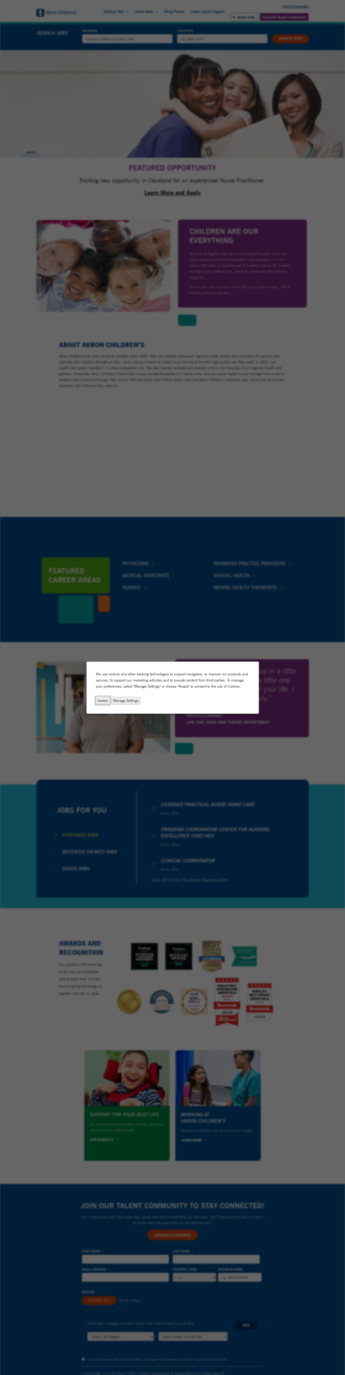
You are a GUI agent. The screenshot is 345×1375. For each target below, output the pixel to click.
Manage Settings (126, 700)
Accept (103, 700)
